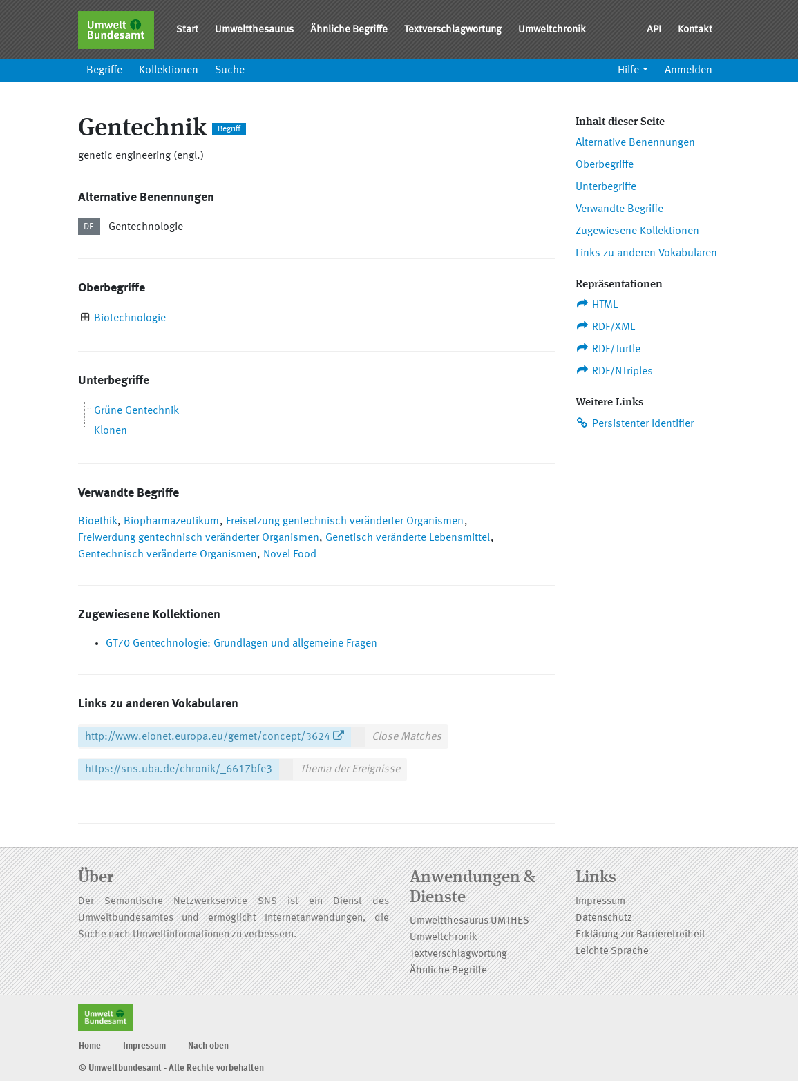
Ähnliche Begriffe (349, 30)
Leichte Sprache (612, 951)
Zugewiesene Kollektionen (637, 231)
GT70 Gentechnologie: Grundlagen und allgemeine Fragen (241, 643)
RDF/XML (606, 327)
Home (90, 1046)
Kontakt (695, 30)
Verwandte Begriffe (619, 209)
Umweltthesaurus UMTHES (469, 921)
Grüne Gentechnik (136, 411)
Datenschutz (604, 918)
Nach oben (208, 1046)
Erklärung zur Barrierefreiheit (640, 935)
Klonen (110, 431)
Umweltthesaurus (254, 30)
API (654, 30)
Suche (230, 70)
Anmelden (688, 70)
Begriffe (104, 70)
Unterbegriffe (606, 187)
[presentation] (85, 319)
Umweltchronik (552, 30)
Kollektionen (168, 70)
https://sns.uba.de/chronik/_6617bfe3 (178, 769)
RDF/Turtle (608, 349)
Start (187, 30)
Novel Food (289, 554)
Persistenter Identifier (635, 423)
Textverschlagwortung (453, 30)
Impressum (600, 902)
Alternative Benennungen (635, 143)
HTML (597, 304)
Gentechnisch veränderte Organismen (167, 554)
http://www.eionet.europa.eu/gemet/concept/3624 (207, 737)
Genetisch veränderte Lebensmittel (407, 538)
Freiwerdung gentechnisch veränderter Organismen (198, 538)
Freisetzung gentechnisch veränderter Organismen (345, 521)
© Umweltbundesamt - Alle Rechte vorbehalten (171, 1068)
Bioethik (97, 521)
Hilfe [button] (628, 70)
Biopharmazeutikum (171, 521)
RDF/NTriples (615, 371)
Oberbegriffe (605, 165)
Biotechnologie (130, 318)
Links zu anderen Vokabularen (646, 253)
